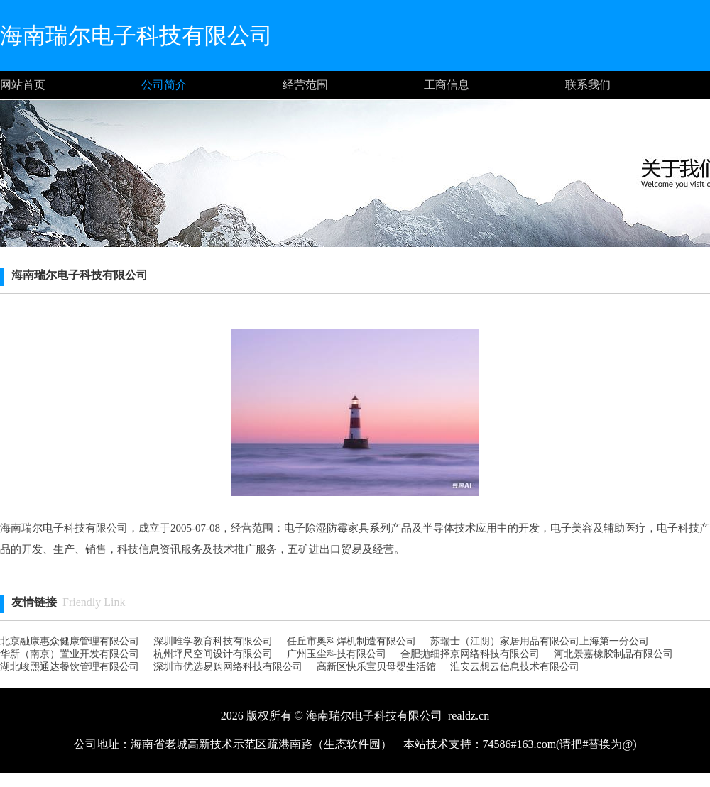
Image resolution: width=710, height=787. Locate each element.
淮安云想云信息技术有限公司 (514, 666)
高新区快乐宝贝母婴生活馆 (376, 666)
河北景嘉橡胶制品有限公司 (613, 654)
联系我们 (588, 85)
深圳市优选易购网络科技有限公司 (227, 666)
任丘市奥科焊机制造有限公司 (351, 641)
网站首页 (22, 85)
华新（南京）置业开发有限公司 (69, 654)
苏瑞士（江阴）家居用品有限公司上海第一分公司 (539, 641)
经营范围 (305, 85)
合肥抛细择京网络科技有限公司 (470, 654)
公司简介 (164, 85)
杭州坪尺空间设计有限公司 (213, 654)
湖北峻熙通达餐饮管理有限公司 (69, 666)
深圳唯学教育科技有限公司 (213, 641)
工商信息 (446, 85)
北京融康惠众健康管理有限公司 (69, 641)
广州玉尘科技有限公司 (336, 654)
